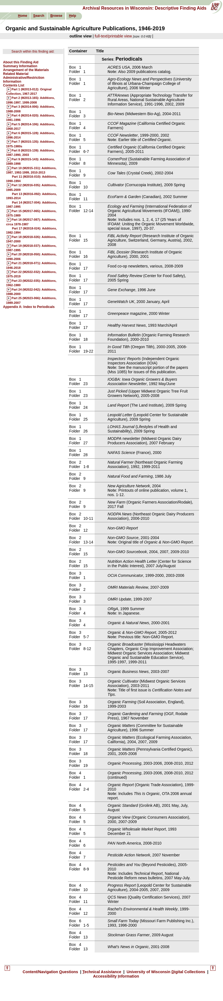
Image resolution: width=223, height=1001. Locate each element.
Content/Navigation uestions (51, 972)
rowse (56, 16)
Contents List (13, 85)
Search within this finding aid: (33, 51)
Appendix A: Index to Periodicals (29, 307)
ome (22, 16)
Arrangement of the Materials (26, 70)
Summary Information (20, 66)
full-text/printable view (113, 36)
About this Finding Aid (20, 62)
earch (38, 16)
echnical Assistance (102, 972)
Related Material (15, 74)
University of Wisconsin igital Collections (166, 972)
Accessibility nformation (116, 976)
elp (72, 16)
